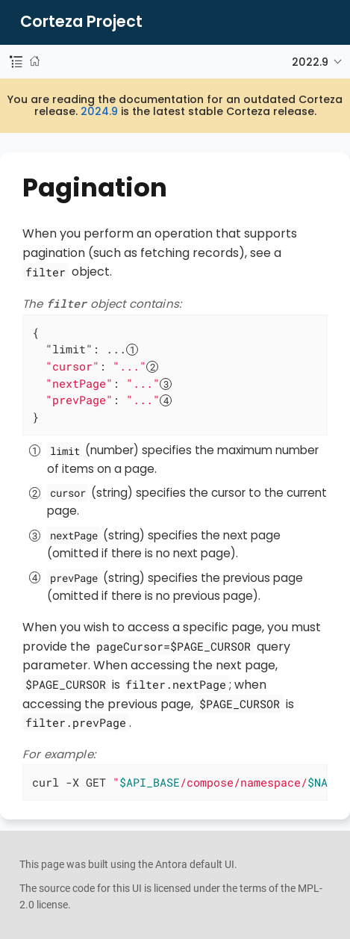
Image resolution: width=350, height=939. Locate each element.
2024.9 (99, 111)
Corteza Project (81, 22)
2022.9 (310, 62)
